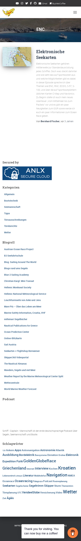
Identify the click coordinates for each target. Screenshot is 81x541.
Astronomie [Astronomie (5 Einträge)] (47, 450)
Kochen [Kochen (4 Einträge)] (53, 468)
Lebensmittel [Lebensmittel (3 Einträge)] (8, 475)
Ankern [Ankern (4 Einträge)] (10, 450)
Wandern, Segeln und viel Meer (19, 370)
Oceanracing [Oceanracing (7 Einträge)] (24, 481)
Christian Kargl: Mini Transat (19, 281)
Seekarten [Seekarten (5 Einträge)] (8, 485)
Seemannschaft (12, 206)
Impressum (20, 525)
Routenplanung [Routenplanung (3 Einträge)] (60, 481)
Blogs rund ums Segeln (16, 268)
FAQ (65, 525)
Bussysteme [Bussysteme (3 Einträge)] (41, 455)
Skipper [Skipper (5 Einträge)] (49, 485)
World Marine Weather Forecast (20, 389)
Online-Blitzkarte (13, 338)
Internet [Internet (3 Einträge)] (30, 468)
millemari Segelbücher (15, 319)
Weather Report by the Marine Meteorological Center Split (33, 376)
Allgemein (9, 194)
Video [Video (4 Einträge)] (59, 492)
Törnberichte (10, 226)
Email (44, 3)
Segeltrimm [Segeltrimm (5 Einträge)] (36, 485)
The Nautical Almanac (15, 363)
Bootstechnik (11, 200)
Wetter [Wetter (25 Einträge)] (70, 491)
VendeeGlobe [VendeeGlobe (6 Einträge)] (31, 492)
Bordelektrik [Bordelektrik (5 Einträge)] (26, 455)
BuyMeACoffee (57, 3)
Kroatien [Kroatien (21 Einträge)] (67, 468)
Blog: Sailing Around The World (20, 262)
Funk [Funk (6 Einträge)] (19, 461)
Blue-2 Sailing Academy (16, 274)
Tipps (7, 213)
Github (35, 4)
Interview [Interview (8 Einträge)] (41, 468)
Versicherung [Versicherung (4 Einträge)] (47, 492)
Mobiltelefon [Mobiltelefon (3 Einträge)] (40, 475)
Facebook (31, 4)
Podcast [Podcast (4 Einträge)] (47, 481)
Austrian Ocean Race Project (19, 249)
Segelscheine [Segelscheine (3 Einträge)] (22, 485)
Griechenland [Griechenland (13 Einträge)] (14, 468)
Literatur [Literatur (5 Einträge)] (28, 475)
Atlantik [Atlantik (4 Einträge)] (60, 450)
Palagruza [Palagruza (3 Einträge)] (38, 481)
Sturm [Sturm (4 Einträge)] (57, 485)
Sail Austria (10, 344)
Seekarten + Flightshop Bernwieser (22, 350)
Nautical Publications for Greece (20, 325)
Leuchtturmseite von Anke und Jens (22, 300)
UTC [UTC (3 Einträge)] (19, 492)
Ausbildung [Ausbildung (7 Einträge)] (10, 455)
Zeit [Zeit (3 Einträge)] (4, 498)
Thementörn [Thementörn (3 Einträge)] (67, 485)
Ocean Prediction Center (16, 331)
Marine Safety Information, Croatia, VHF (25, 312)
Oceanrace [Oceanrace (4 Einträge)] (8, 481)
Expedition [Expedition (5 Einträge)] (9, 461)
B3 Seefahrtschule (13, 255)
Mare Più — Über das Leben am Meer (22, 306)
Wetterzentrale (11, 382)
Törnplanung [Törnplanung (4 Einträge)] (9, 492)
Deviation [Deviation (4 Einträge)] (52, 455)
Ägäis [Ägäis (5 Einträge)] (10, 498)
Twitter (26, 4)
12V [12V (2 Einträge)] (4, 450)
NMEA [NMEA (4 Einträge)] (71, 475)
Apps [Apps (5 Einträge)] (18, 450)
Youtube (17, 4)
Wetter (7, 232)
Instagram (22, 4)
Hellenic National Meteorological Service (25, 293)
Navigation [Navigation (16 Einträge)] (56, 475)
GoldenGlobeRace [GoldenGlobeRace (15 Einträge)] (39, 460)
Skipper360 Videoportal (16, 357)
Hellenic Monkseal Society (17, 287)
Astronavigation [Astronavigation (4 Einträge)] (31, 450)
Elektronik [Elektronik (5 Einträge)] (72, 455)
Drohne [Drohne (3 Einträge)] (61, 455)
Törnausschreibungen (15, 219)
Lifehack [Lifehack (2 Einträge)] (19, 476)
